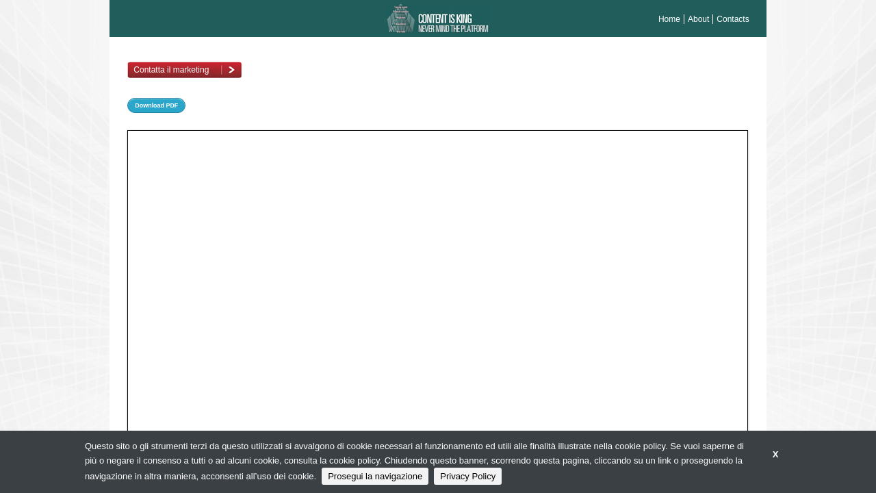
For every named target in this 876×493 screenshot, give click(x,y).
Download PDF (156, 105)
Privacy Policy (467, 476)
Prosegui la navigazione (375, 476)
